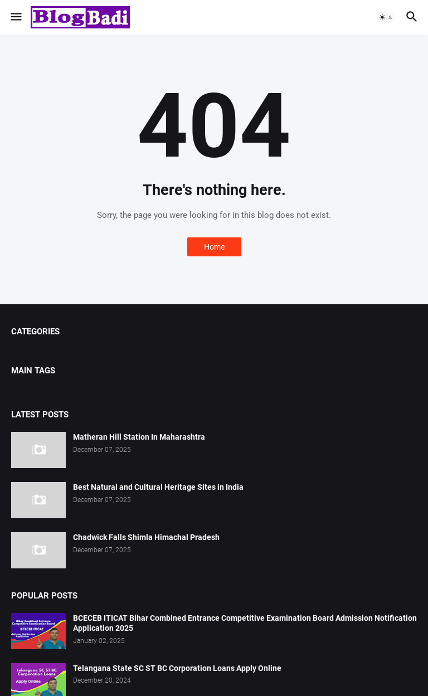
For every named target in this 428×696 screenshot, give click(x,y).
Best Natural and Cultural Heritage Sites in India (158, 487)
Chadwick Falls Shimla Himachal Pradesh (146, 537)
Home (214, 246)
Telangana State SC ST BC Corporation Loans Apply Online (177, 668)
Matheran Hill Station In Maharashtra (139, 436)
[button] (15, 17)
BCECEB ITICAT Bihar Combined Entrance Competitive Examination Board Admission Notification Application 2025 (245, 623)
